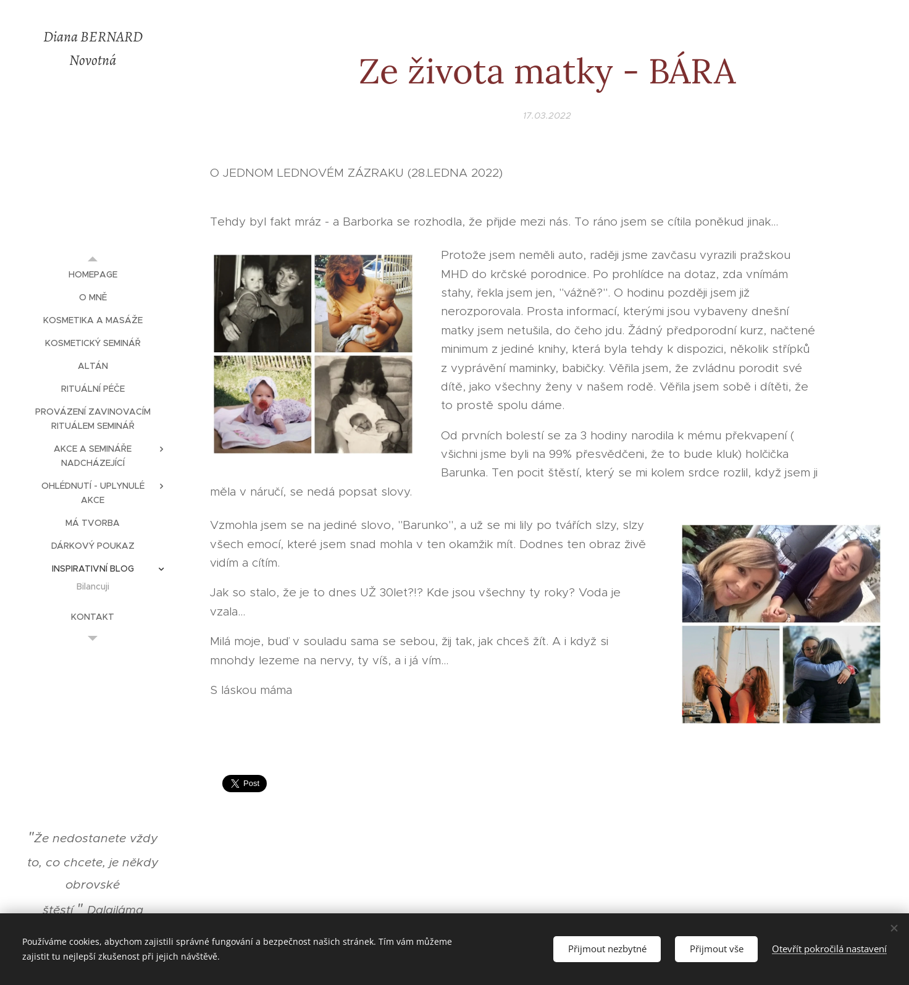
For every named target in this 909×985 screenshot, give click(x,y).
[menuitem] (93, 275)
